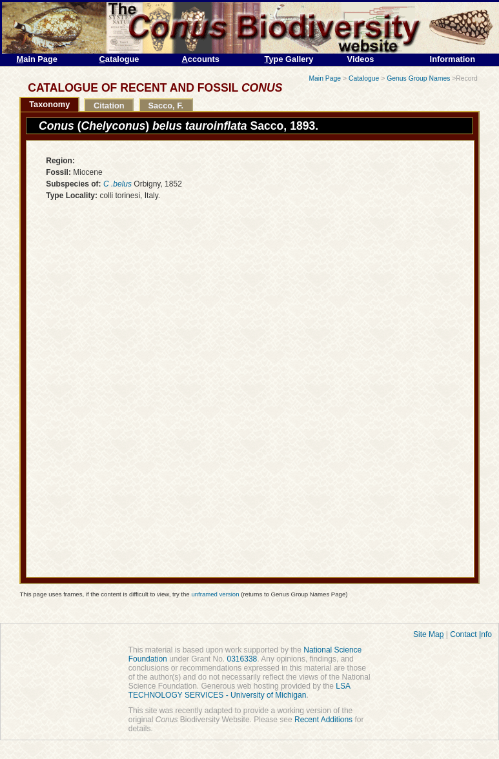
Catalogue (364, 78)
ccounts (200, 59)
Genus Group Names (418, 78)
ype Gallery (289, 59)
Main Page (325, 78)
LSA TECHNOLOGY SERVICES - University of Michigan (239, 691)
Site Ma (428, 634)
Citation (109, 105)
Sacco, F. (165, 105)
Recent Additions (323, 719)
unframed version (215, 594)
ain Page (37, 59)
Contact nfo (471, 634)
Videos (360, 59)
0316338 (242, 658)
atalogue (119, 59)
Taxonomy (49, 104)
